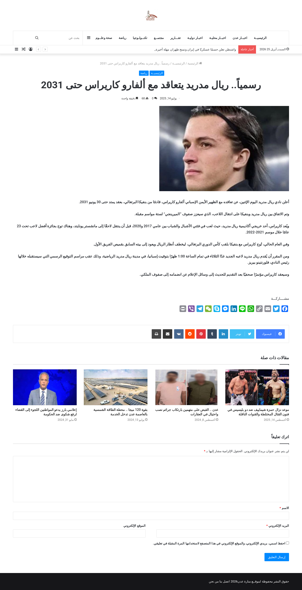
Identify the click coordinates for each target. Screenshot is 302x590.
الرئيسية (195, 63)
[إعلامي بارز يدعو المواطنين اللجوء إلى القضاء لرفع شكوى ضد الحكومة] (45, 387)
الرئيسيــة (260, 38)
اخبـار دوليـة (194, 38)
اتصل (226, 581)
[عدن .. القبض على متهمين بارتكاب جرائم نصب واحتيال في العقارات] (186, 387)
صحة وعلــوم (104, 38)
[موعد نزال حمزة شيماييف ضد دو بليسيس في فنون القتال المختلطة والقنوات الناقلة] (257, 387)
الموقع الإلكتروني (134, 525)
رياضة (122, 38)
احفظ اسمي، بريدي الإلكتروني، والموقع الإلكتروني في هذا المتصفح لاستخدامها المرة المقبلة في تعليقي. (219, 543)
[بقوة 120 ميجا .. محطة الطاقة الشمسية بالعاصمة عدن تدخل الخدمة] (115, 387)
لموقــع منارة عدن (249, 581)
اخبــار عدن (240, 38)
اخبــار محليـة (217, 38)
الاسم (284, 508)
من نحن (214, 581)
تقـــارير (175, 38)
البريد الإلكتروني (277, 525)
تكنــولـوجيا (140, 38)
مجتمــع (159, 38)
